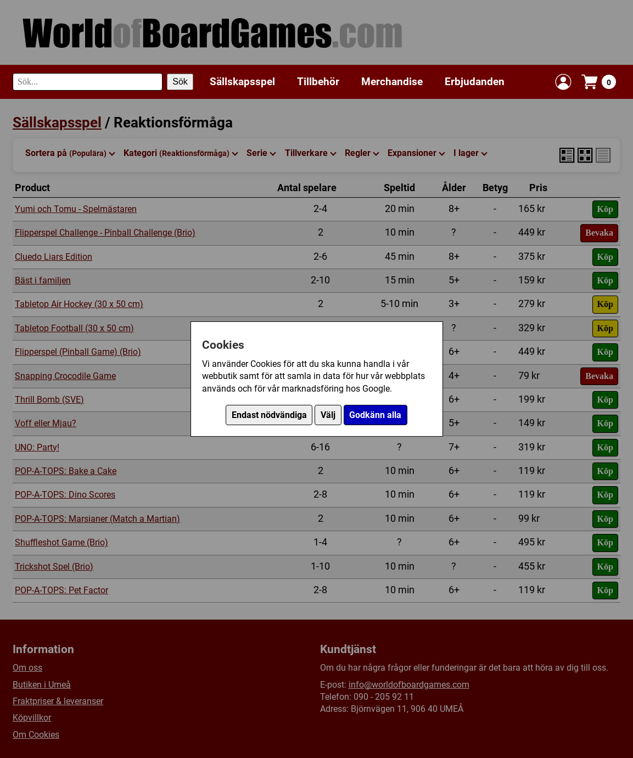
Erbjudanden (475, 81)
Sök (180, 81)
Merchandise (392, 81)
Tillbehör (318, 81)
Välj (328, 415)
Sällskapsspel (242, 81)
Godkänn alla (375, 415)
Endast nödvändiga (269, 415)
